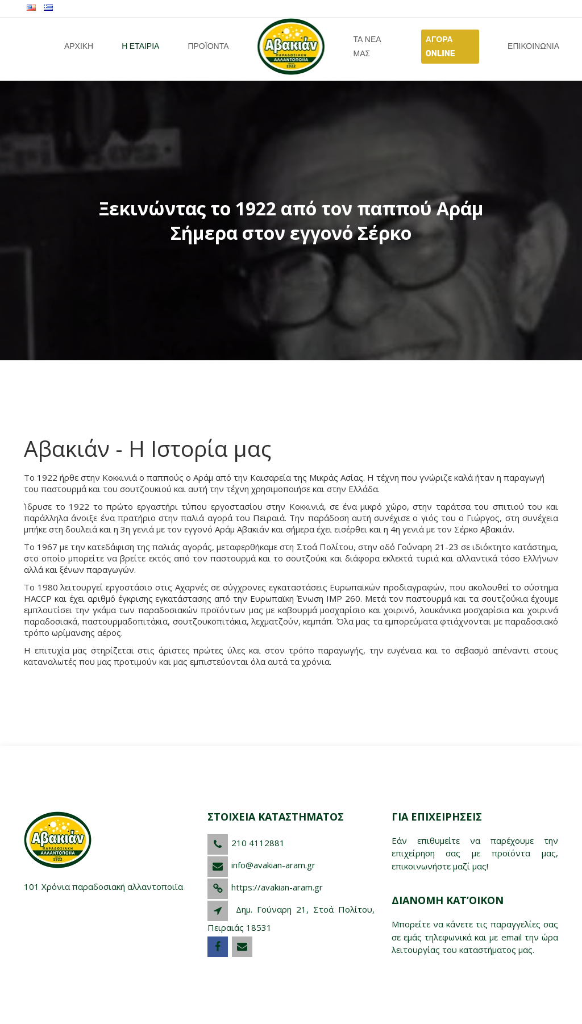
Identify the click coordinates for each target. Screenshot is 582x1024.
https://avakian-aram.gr (277, 887)
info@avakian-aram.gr (273, 865)
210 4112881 (258, 842)
